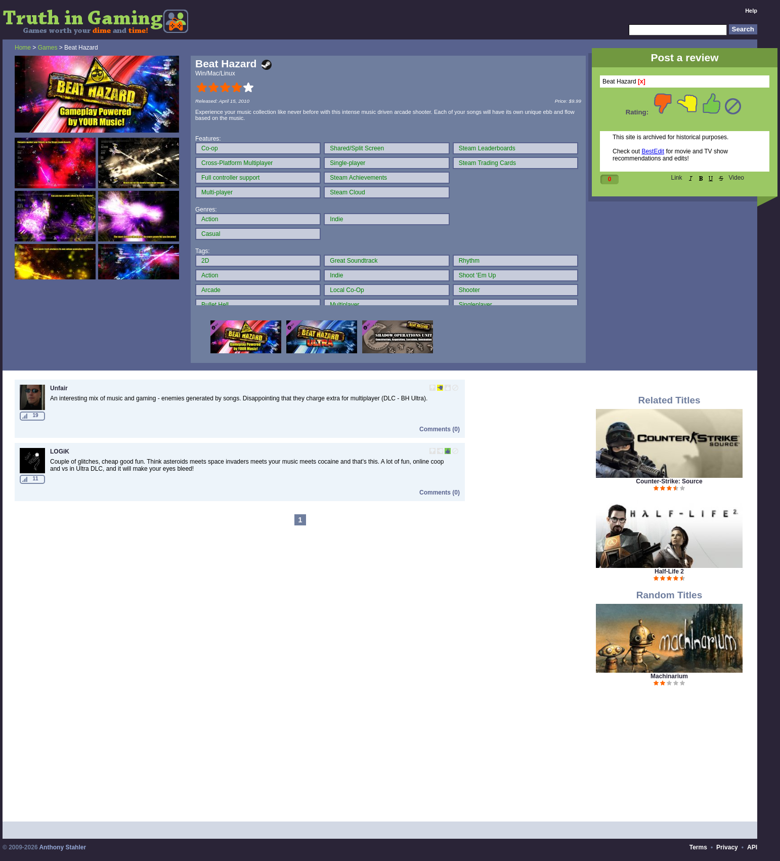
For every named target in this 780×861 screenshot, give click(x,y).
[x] (641, 81)
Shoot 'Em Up (477, 275)
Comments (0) (439, 429)
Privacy (727, 847)
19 (35, 415)
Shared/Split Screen (357, 148)
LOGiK (59, 451)
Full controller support (230, 177)
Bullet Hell (215, 304)
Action (209, 219)
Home (23, 47)
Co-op (209, 148)
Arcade (211, 290)
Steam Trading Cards (487, 163)
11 (35, 478)
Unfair (59, 388)
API (752, 847)
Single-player (347, 163)
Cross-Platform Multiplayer (237, 163)
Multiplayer (344, 304)
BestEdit (652, 151)
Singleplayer (475, 304)
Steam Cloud (347, 192)
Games (48, 47)
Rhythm (469, 260)
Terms (698, 847)
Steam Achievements (358, 177)
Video (736, 177)
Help (751, 11)
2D (205, 260)
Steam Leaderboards (487, 148)
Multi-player (217, 192)
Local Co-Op (347, 290)
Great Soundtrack (353, 260)
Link (676, 177)
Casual (210, 233)
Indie (336, 219)
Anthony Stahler (62, 847)
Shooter (469, 290)
